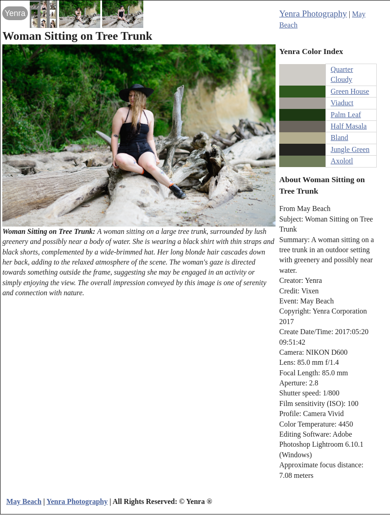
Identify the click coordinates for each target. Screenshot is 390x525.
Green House (349, 91)
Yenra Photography (313, 13)
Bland (339, 137)
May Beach (24, 501)
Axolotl (341, 161)
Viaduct (341, 103)
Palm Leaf (345, 115)
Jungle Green (349, 149)
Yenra (15, 13)
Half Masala (348, 126)
